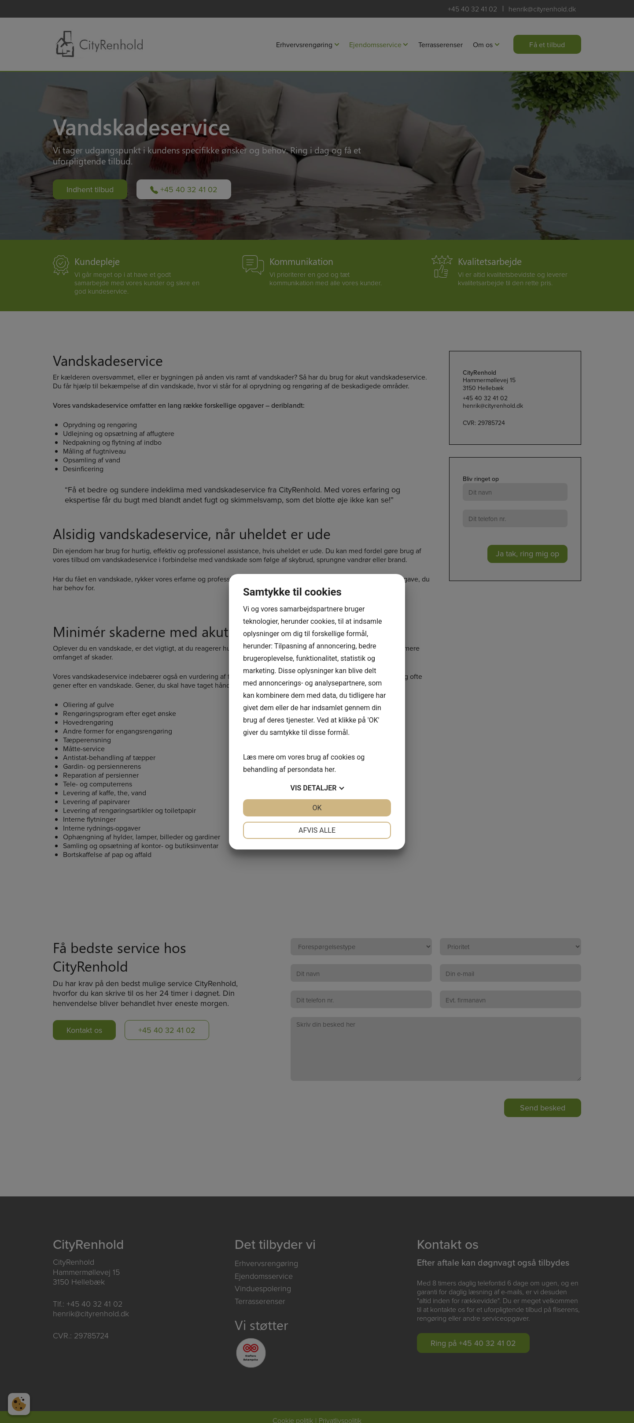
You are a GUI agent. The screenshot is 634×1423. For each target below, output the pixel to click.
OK (316, 808)
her (329, 769)
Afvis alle (317, 830)
